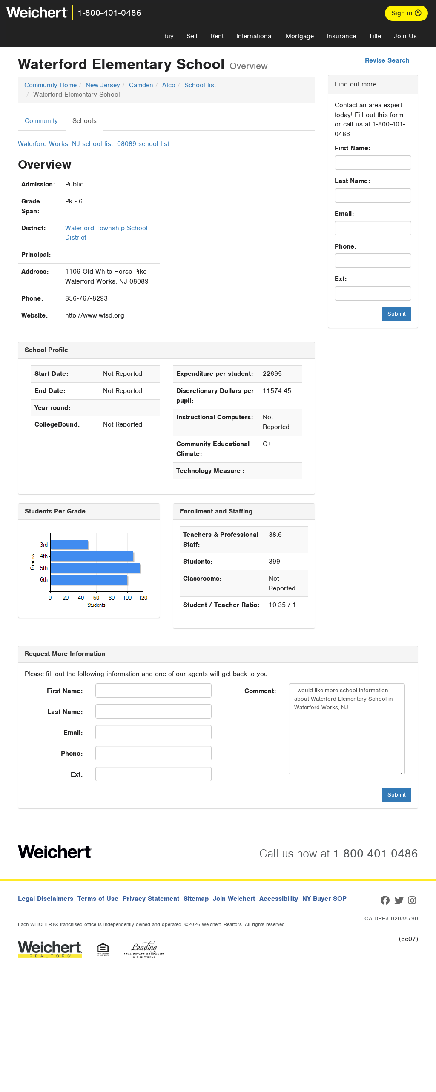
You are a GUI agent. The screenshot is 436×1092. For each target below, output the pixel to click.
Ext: (341, 279)
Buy (168, 36)
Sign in (406, 13)
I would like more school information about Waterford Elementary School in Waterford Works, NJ (347, 728)
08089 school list (143, 144)
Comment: (260, 691)
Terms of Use (97, 898)
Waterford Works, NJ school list (65, 144)
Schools (84, 121)
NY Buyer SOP (324, 898)
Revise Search (387, 60)
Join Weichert (234, 898)
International (254, 36)
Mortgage (300, 36)
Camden (141, 85)
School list (200, 85)
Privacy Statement (151, 898)
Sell (192, 36)
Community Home (50, 85)
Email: (344, 213)
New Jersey (103, 85)
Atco (168, 85)
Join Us (405, 36)
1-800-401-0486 (109, 12)
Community (41, 121)
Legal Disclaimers (45, 898)
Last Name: (352, 181)
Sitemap (196, 898)
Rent (217, 36)
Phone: (345, 246)
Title (375, 36)
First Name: (352, 148)
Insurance (341, 36)
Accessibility (278, 898)
